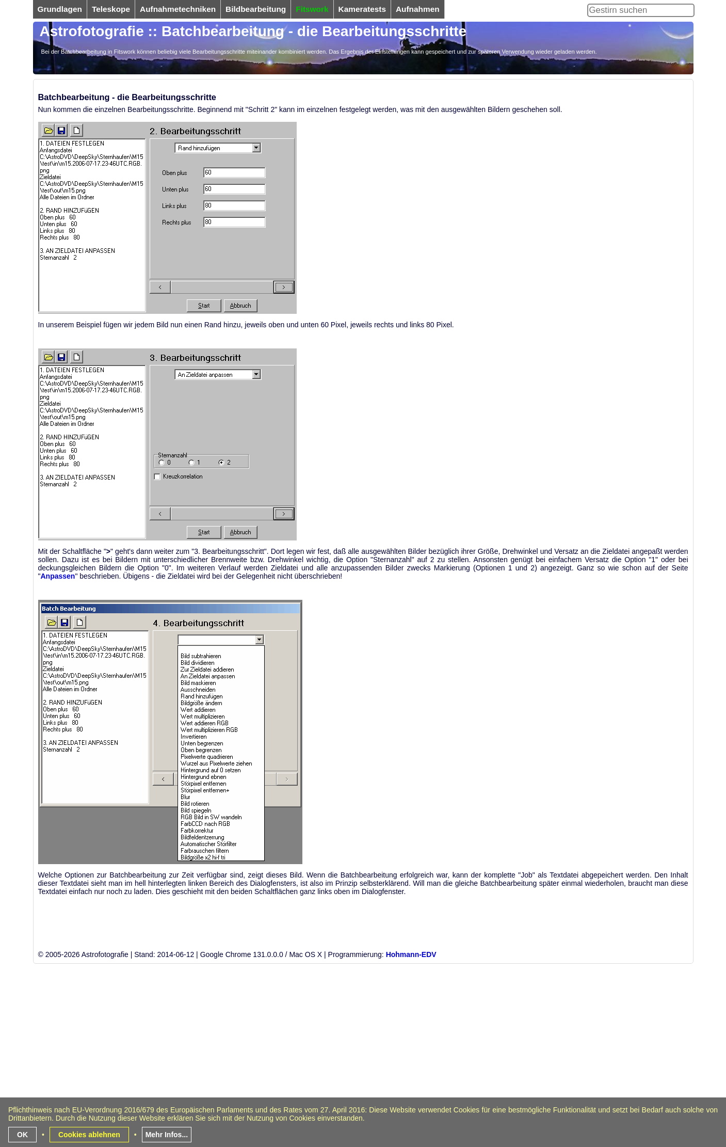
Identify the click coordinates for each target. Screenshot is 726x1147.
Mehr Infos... (167, 1134)
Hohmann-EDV (411, 954)
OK (22, 1134)
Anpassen (57, 576)
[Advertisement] (342, 1072)
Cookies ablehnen (89, 1134)
